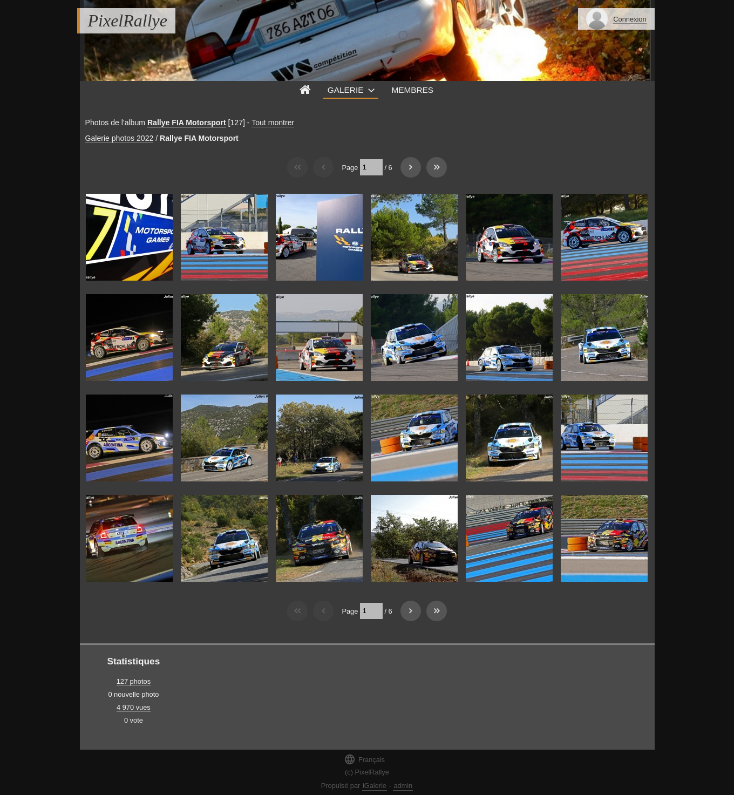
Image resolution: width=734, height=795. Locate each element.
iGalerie (374, 786)
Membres (412, 89)
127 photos (134, 681)
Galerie (346, 89)
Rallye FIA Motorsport (186, 122)
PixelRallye (127, 20)
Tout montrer (273, 122)
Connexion (629, 19)
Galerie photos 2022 (119, 138)
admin (402, 786)
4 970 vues (134, 707)
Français (364, 759)
